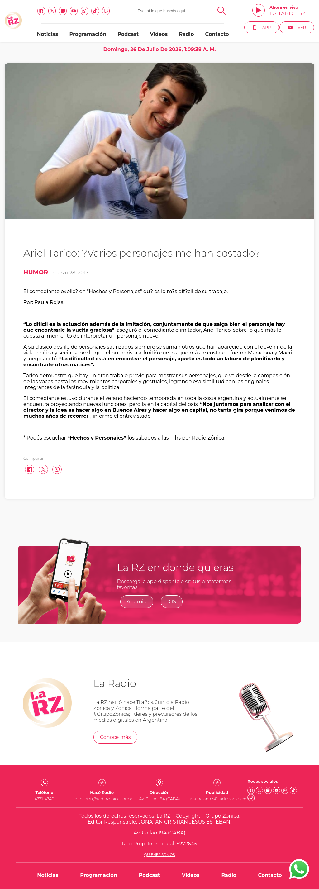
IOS (171, 602)
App (261, 27)
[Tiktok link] (95, 11)
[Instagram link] (63, 11)
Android (137, 602)
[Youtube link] (74, 11)
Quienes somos (159, 855)
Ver (297, 27)
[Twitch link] (106, 11)
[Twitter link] (52, 11)
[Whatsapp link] (84, 11)
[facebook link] (41, 11)
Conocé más (115, 737)
